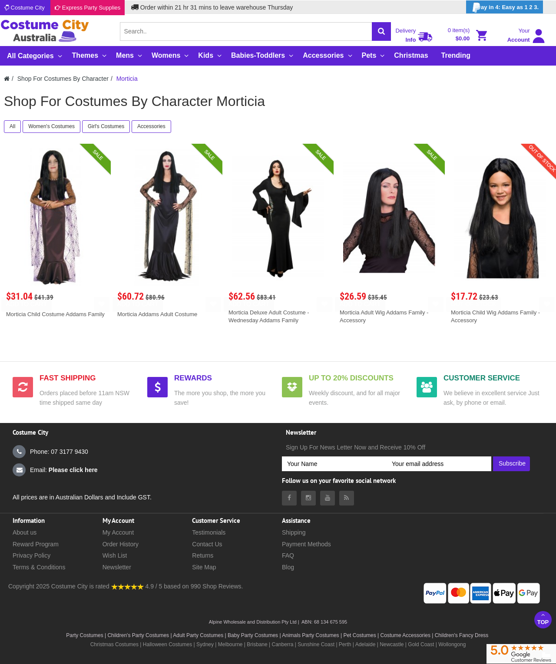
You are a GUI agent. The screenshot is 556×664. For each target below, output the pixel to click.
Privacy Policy (31, 555)
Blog (288, 567)
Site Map (204, 567)
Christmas (411, 55)
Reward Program (36, 544)
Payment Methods (306, 544)
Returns (202, 555)
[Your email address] (439, 463)
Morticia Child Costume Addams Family (55, 314)
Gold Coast (421, 644)
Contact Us (207, 544)
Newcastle (392, 644)
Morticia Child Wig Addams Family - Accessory (495, 316)
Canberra (282, 644)
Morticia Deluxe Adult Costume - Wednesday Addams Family (268, 316)
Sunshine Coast (316, 644)
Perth (345, 644)
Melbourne (230, 644)
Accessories (151, 126)
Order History (121, 544)
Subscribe (512, 463)
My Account (118, 532)
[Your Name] (334, 463)
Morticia (127, 78)
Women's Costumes (51, 126)
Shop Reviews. (222, 586)
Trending (456, 55)
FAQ (288, 555)
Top (543, 618)
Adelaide (365, 644)
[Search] (381, 31)
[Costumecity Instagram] (308, 498)
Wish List (115, 555)
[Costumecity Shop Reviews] (127, 586)
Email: (55, 469)
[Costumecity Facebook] (289, 498)
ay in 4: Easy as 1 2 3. (504, 7)
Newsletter (117, 567)
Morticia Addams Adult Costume (157, 314)
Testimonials (208, 532)
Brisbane (257, 644)
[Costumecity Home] (7, 78)
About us (24, 532)
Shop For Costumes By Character (63, 78)
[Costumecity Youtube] (327, 498)
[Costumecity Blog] (346, 498)
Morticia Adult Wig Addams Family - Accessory (384, 316)
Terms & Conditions (39, 567)
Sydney (205, 644)
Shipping (294, 532)
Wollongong (452, 644)
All (12, 126)
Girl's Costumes (106, 126)
